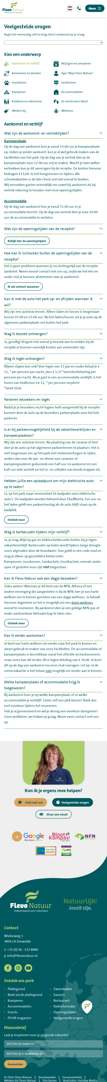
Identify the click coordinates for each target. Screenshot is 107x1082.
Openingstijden (63, 1012)
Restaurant (60, 1001)
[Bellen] (79, 8)
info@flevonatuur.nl (21, 956)
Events (11, 1012)
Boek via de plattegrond (23, 995)
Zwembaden (61, 989)
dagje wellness (82, 603)
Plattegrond (14, 989)
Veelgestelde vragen (72, 802)
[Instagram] (18, 968)
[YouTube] (28, 968)
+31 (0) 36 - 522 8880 (21, 949)
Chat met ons (30, 802)
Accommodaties (18, 1007)
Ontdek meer (16, 519)
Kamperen (13, 1001)
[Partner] (28, 836)
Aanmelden (15, 1064)
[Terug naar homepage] (13, 8)
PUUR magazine (17, 1018)
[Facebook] (8, 968)
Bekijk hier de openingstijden (27, 241)
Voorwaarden (47, 1077)
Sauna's (57, 995)
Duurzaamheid (72, 1077)
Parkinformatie (62, 1007)
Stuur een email (54, 814)
